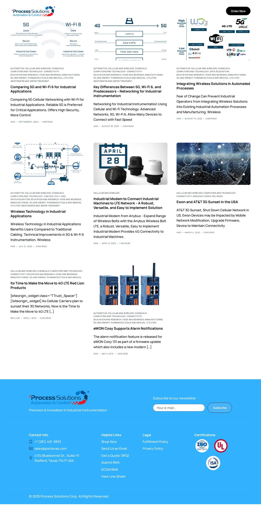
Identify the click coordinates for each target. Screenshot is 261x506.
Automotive (17, 68)
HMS (13, 122)
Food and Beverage (50, 75)
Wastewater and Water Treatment (30, 81)
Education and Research (25, 75)
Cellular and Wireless (38, 68)
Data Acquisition (219, 71)
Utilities (68, 78)
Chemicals (58, 68)
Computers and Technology (27, 71)
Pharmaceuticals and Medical (45, 78)
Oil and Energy (19, 78)
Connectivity (51, 71)
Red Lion (15, 319)
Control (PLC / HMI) (55, 197)
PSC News (217, 197)
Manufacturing (71, 75)
